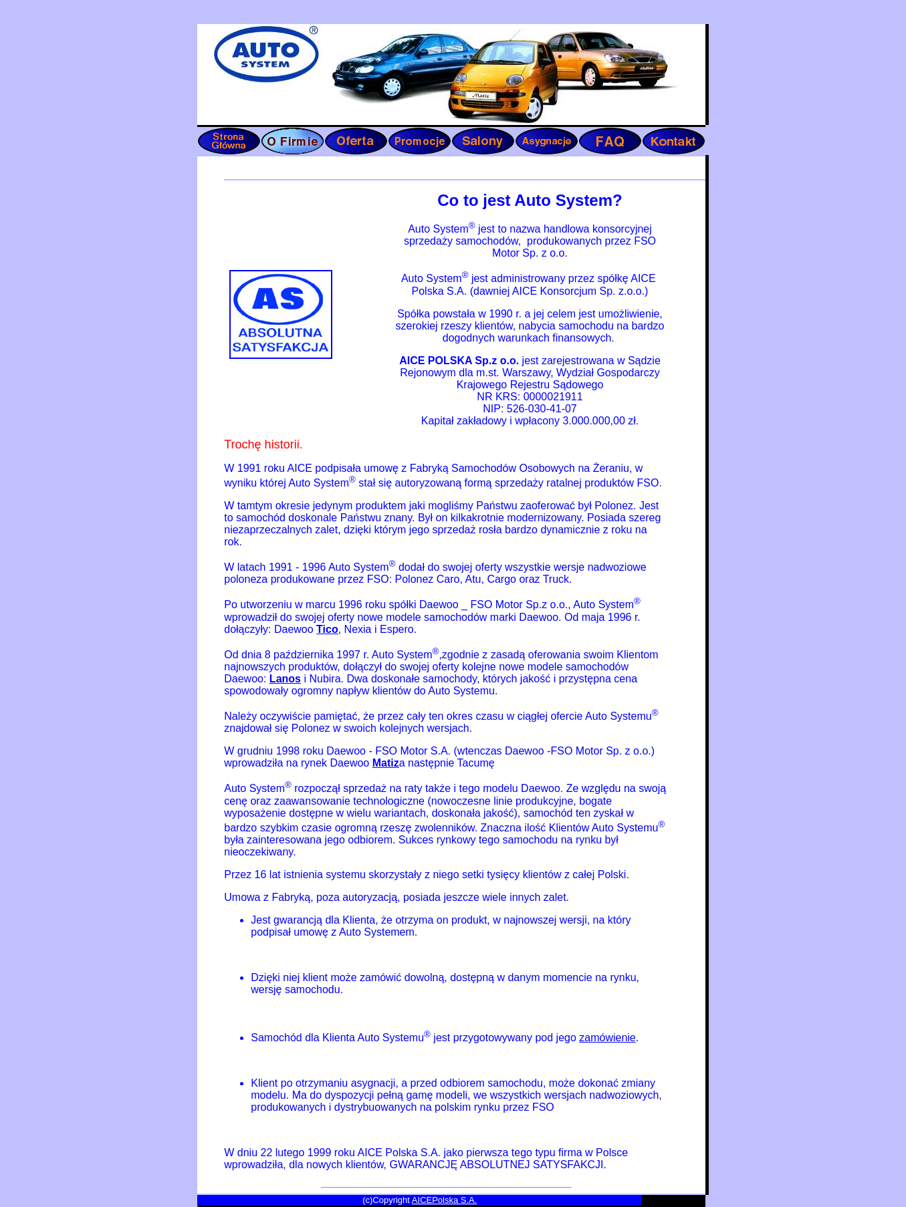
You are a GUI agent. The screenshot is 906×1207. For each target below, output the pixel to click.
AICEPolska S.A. (444, 1200)
